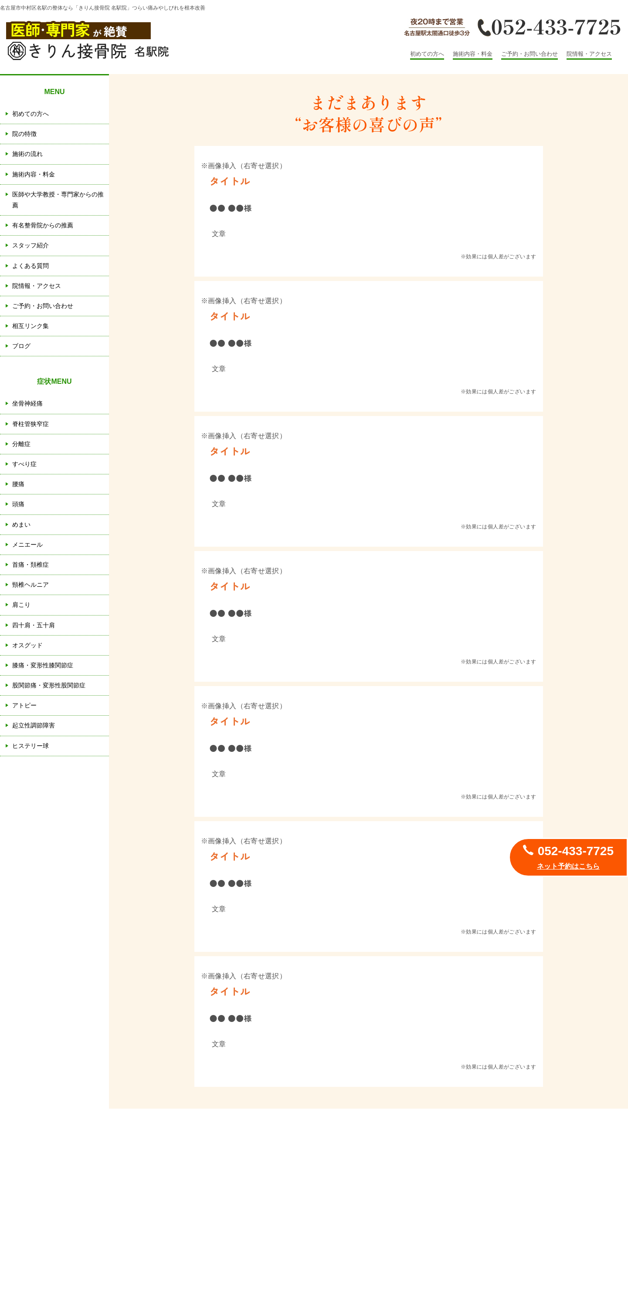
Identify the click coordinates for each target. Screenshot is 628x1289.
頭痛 (18, 504)
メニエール (27, 544)
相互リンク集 (30, 325)
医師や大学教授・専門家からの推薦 (58, 200)
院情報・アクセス (589, 54)
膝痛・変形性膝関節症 (42, 665)
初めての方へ (427, 54)
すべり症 (24, 463)
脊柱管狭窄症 (30, 423)
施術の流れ (27, 153)
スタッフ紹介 (30, 245)
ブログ (21, 345)
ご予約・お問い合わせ (529, 54)
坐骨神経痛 (27, 403)
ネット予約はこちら (568, 866)
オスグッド (27, 645)
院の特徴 (24, 133)
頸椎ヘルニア (30, 584)
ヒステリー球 (30, 745)
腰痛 (18, 483)
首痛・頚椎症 (30, 564)
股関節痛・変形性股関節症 (48, 685)
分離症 (21, 443)
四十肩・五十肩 (33, 625)
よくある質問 (30, 265)
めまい (21, 524)
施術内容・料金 (472, 54)
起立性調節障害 (33, 725)
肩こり (21, 604)
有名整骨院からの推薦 (42, 225)
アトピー (24, 705)
